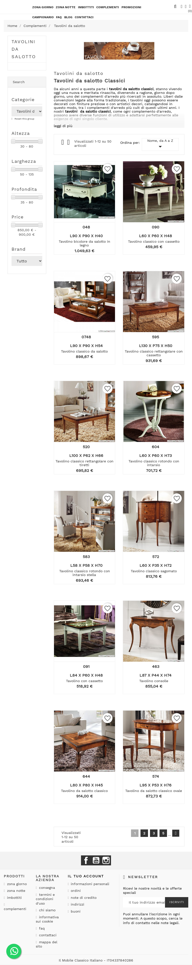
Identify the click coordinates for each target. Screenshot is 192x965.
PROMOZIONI (131, 7)
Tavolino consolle (153, 681)
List (68, 143)
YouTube (96, 860)
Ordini (75, 891)
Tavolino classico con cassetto (154, 241)
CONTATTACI (84, 17)
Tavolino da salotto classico (84, 791)
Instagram (106, 860)
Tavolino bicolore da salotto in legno (84, 243)
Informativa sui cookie (47, 919)
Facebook (86, 860)
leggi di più (63, 126)
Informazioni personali (89, 884)
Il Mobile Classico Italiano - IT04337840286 (96, 960)
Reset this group (24, 118)
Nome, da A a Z (160, 145)
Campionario (43, 17)
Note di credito (83, 898)
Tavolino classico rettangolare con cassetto (154, 353)
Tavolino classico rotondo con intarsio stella (84, 573)
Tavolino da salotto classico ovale (153, 791)
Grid (63, 142)
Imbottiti (86, 7)
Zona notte (66, 7)
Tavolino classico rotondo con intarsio (153, 463)
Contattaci (47, 935)
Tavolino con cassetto (84, 681)
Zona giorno (43, 7)
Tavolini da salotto (24, 49)
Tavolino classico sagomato (154, 571)
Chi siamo (47, 910)
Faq (59, 17)
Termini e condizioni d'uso (45, 899)
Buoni (75, 911)
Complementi (107, 7)
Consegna (46, 888)
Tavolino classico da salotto (84, 351)
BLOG (68, 17)
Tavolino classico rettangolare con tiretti (85, 463)
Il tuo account (86, 876)
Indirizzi (77, 904)
